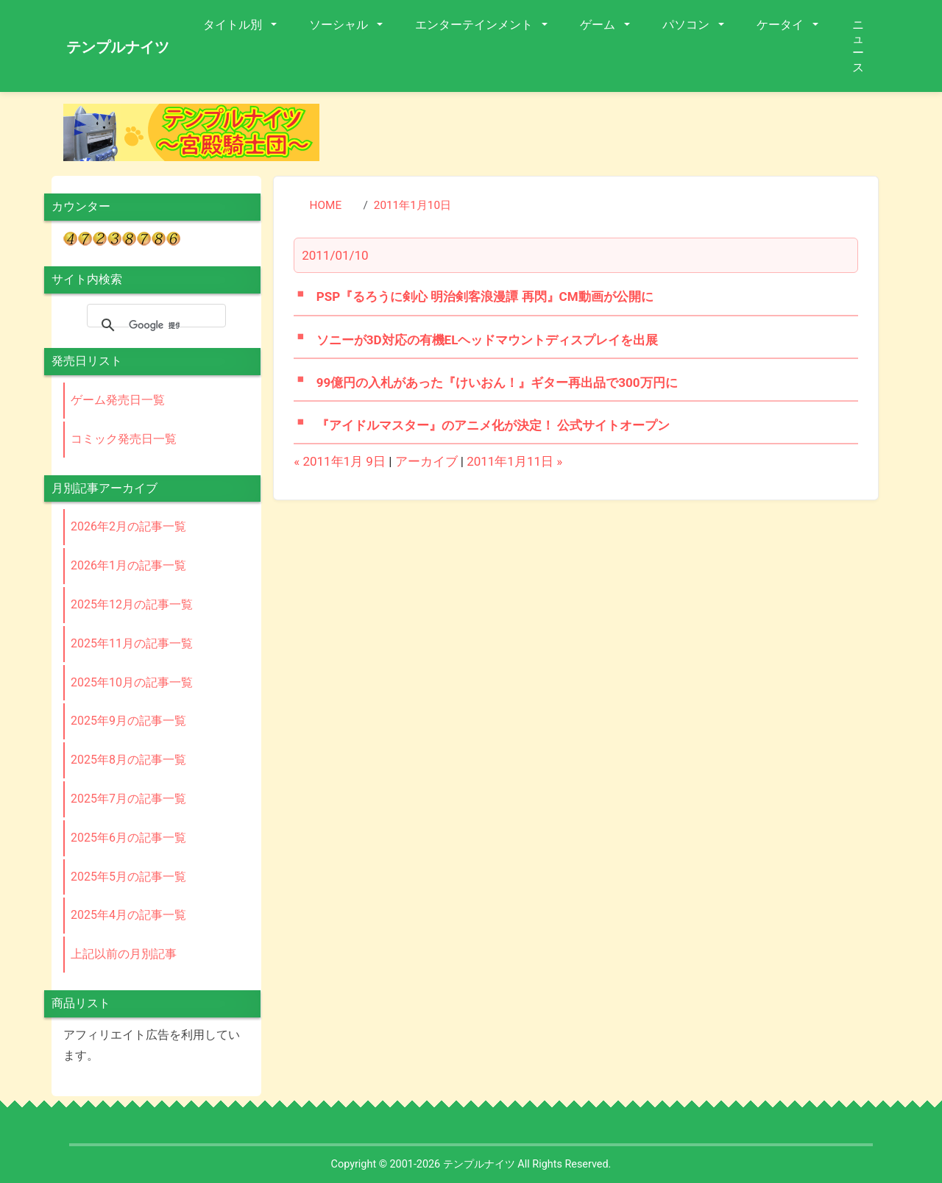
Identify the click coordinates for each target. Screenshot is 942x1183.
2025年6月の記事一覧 (128, 838)
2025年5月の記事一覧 (128, 877)
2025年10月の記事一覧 (132, 682)
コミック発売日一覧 (124, 439)
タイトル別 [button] (234, 25)
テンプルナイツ (117, 47)
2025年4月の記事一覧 (128, 915)
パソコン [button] (687, 25)
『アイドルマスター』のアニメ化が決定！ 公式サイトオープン (493, 425)
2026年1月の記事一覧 (128, 565)
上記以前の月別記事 (124, 954)
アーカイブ (426, 461)
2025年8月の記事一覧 (128, 760)
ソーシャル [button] (340, 25)
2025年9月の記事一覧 (128, 721)
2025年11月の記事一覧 (132, 643)
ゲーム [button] (599, 25)
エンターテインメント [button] (475, 25)
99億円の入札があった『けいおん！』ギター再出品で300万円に (497, 382)
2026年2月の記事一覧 (128, 526)
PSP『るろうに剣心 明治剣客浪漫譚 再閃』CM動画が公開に (485, 296)
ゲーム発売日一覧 (118, 400)
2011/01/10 (335, 255)
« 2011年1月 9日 (340, 461)
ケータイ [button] (782, 25)
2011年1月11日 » (514, 461)
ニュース (858, 46)
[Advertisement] (611, 137)
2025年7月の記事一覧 (128, 799)
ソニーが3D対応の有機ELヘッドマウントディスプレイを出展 (487, 340)
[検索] (154, 325)
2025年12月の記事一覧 (132, 604)
